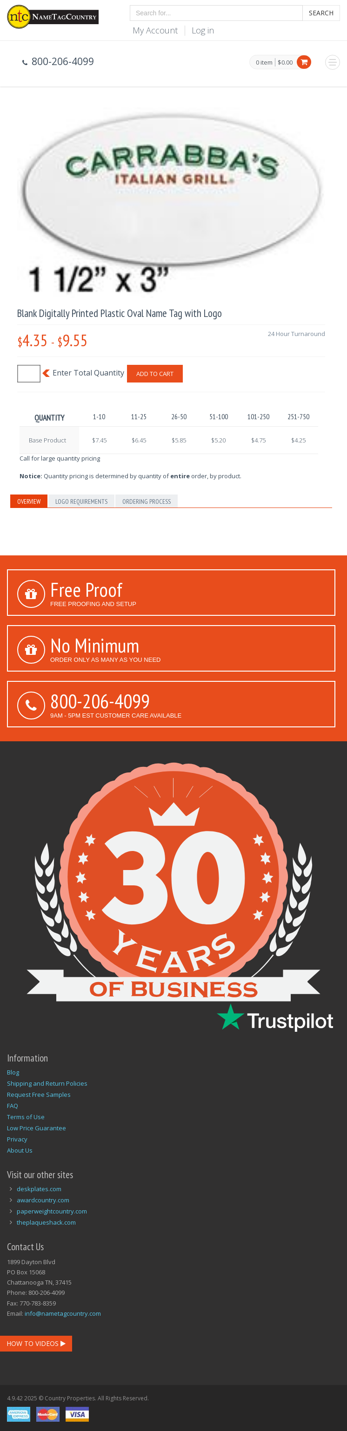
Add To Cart (155, 373)
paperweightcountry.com (52, 1211)
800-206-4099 (100, 701)
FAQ (12, 1105)
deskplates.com (39, 1189)
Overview (28, 501)
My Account (155, 30)
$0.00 (285, 62)
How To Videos (36, 1343)
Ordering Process (146, 501)
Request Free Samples (39, 1094)
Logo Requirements (81, 501)
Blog (13, 1072)
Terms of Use (26, 1117)
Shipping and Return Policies (47, 1083)
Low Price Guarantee (36, 1128)
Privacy (17, 1139)
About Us (20, 1150)
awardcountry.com (43, 1200)
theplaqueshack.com (46, 1222)
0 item (264, 62)
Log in (203, 30)
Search (321, 12)
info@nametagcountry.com (63, 1313)
